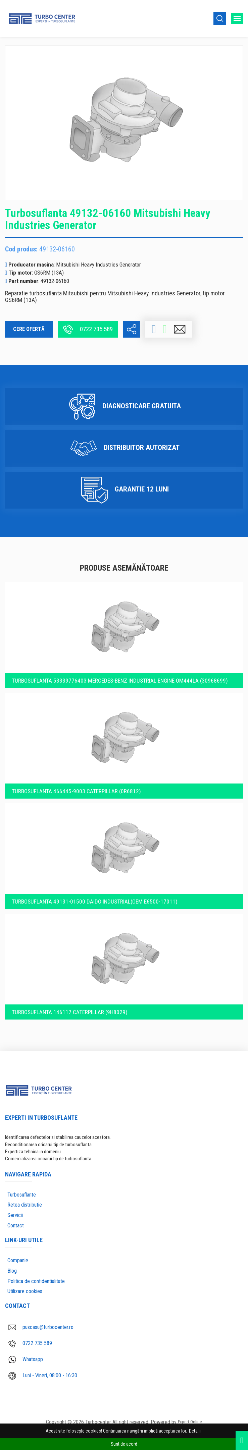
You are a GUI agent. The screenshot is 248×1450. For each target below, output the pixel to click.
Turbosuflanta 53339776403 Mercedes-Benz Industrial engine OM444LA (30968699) (121, 667)
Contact (15, 1219)
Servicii (15, 1208)
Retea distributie (24, 1198)
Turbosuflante (21, 1187)
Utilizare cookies (24, 1284)
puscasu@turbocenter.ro (40, 1320)
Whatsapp (25, 1352)
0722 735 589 (88, 329)
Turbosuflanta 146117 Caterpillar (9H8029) (69, 1004)
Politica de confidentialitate (36, 1274)
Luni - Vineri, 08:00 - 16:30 (42, 1369)
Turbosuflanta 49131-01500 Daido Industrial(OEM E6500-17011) (95, 891)
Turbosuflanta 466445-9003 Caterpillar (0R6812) (76, 779)
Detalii (195, 1431)
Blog (12, 1264)
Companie (17, 1253)
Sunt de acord (124, 1444)
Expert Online (190, 1415)
